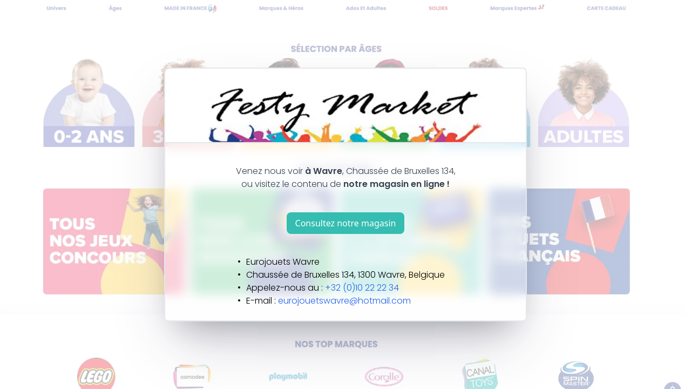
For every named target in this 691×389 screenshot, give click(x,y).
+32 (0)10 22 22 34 (362, 287)
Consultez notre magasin (345, 223)
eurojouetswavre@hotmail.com (344, 300)
